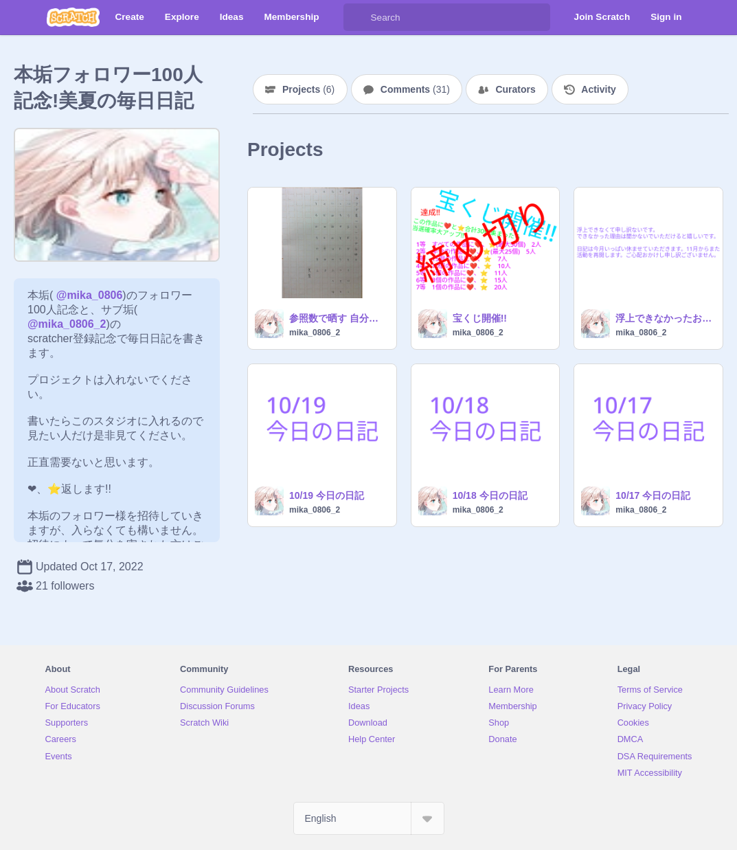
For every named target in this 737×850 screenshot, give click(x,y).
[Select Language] (368, 818)
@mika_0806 (89, 295)
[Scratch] (73, 17)
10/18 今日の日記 (490, 495)
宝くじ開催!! (480, 318)
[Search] (357, 17)
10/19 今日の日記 (326, 495)
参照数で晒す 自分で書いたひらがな (338, 318)
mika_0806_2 (314, 332)
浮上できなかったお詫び (664, 318)
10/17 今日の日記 (652, 495)
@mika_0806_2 (66, 324)
